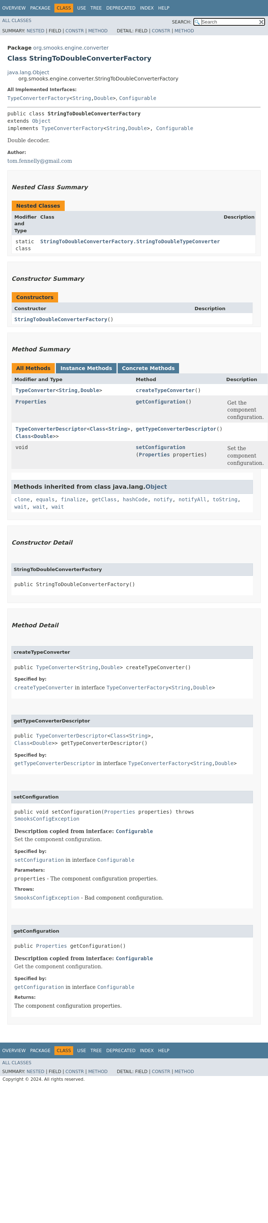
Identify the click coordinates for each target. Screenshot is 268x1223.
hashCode (135, 499)
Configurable (137, 98)
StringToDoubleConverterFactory (60, 319)
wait (20, 507)
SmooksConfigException (46, 819)
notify (163, 499)
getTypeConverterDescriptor (176, 429)
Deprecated (121, 8)
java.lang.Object (28, 72)
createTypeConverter (165, 390)
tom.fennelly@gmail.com (39, 161)
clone (22, 499)
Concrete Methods (148, 368)
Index (147, 8)
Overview (14, 8)
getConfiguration (160, 402)
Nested (35, 30)
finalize (73, 499)
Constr (74, 30)
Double (103, 98)
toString (225, 499)
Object (41, 121)
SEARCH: (182, 22)
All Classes (16, 20)
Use (81, 8)
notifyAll (193, 499)
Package (40, 8)
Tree (96, 8)
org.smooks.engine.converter (70, 48)
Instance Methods (86, 368)
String (81, 98)
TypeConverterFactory (38, 98)
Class (97, 429)
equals (45, 499)
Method (98, 30)
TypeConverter (35, 390)
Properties (30, 402)
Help (163, 8)
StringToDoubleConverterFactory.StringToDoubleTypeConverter (130, 241)
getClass (104, 499)
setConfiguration (160, 447)
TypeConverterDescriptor (51, 429)
